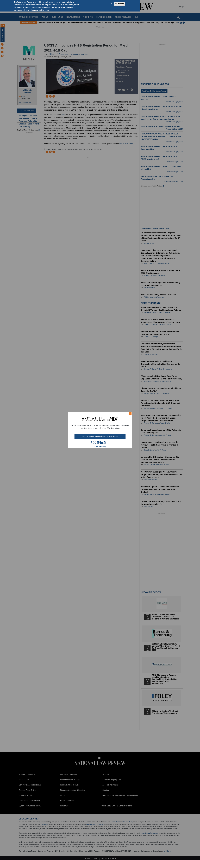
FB (91, 442)
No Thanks (119, 4)
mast (98, 442)
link (101, 442)
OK (111, 4)
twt (94, 442)
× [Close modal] (130, 414)
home (104, 442)
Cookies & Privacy (99, 446)
